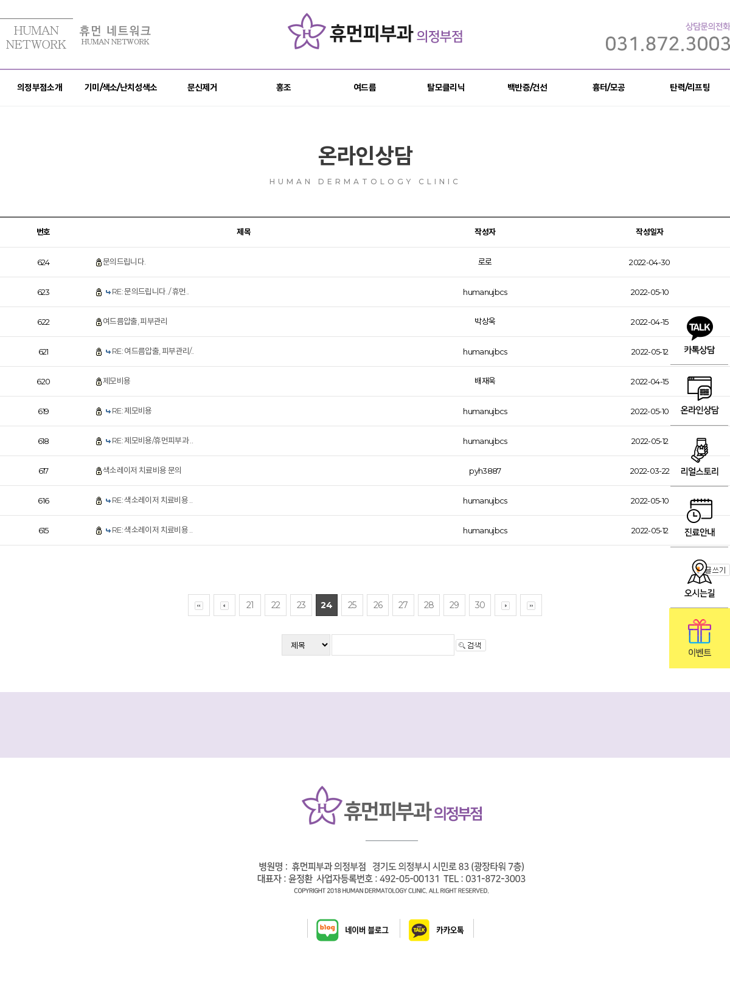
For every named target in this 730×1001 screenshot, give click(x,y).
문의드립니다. (124, 261)
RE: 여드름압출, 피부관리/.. (152, 351)
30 (480, 605)
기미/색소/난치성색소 (121, 87)
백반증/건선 (527, 87)
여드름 (364, 87)
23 (301, 605)
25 (352, 605)
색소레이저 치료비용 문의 (142, 470)
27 (403, 605)
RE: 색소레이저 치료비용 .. (152, 500)
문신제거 (202, 87)
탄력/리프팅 (690, 87)
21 (250, 605)
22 (275, 605)
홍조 (283, 87)
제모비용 (116, 381)
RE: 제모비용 (132, 410)
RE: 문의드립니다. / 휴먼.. (150, 291)
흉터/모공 (609, 87)
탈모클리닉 (446, 87)
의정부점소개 (39, 87)
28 (429, 605)
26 (378, 605)
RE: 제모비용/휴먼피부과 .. (152, 440)
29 (454, 605)
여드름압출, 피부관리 (135, 321)
